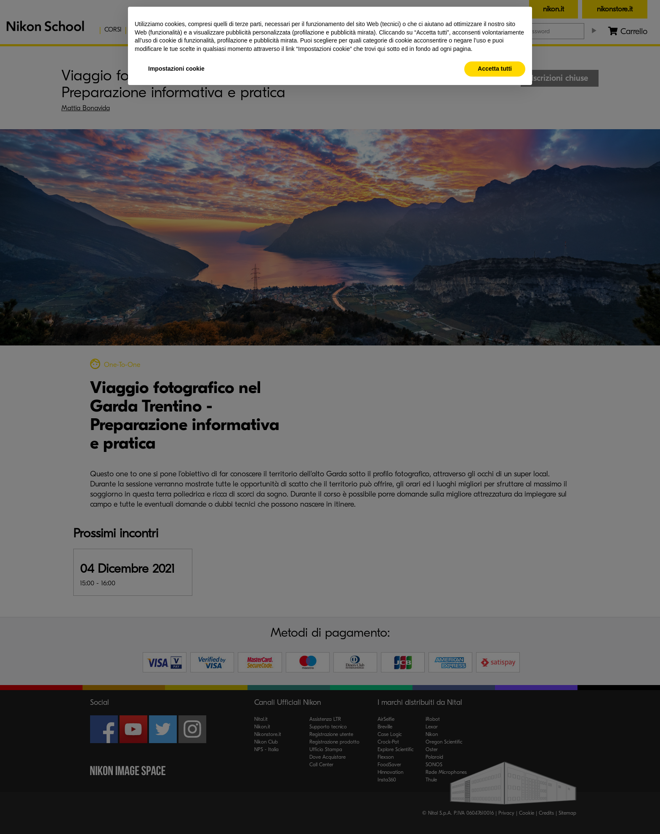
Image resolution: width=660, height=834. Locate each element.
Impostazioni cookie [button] (176, 68)
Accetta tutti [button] (495, 68)
